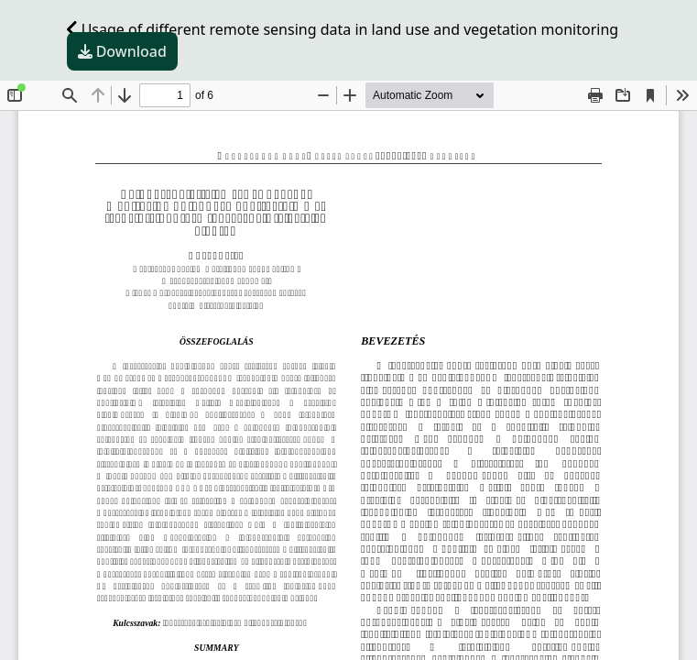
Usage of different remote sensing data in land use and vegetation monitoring (343, 29)
